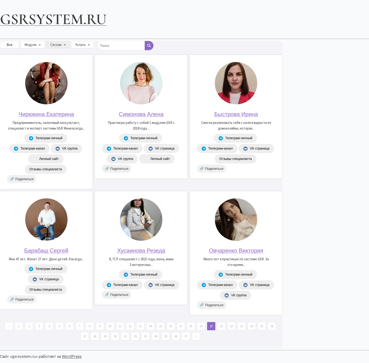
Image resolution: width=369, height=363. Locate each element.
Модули (30, 44)
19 (201, 326)
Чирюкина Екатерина (46, 114)
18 (190, 326)
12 (130, 326)
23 (241, 326)
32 (135, 336)
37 (185, 336)
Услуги (80, 44)
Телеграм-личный (46, 138)
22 (231, 326)
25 (261, 326)
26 (271, 326)
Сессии (55, 44)
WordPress (72, 357)
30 (115, 336)
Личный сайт (46, 159)
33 (145, 336)
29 (105, 336)
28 (94, 336)
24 (251, 326)
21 (221, 326)
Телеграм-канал (29, 149)
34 (155, 336)
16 (170, 326)
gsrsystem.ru (53, 19)
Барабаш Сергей (46, 250)
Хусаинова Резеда (141, 250)
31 (125, 336)
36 (175, 336)
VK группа (66, 149)
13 (140, 326)
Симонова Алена (141, 114)
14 (150, 326)
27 (84, 336)
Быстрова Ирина (236, 114)
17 (180, 326)
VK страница (161, 149)
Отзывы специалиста (45, 169)
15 (160, 326)
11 (120, 326)
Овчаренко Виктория (236, 250)
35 (165, 336)
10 (109, 326)
